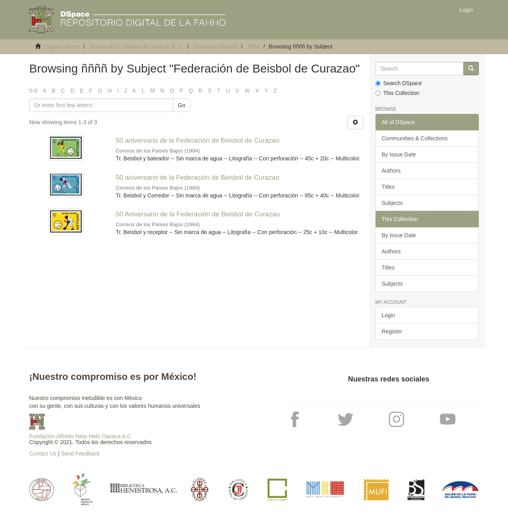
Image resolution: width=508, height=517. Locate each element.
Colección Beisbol (215, 46)
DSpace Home (62, 46)
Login (388, 315)
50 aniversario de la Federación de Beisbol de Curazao (197, 140)
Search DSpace (398, 83)
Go (181, 105)
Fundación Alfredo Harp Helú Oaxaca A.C (80, 436)
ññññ (254, 46)
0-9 (33, 90)
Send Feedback (80, 453)
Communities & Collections (415, 138)
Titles (388, 187)
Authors (391, 170)
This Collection (397, 93)
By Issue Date (399, 154)
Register (392, 331)
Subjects (392, 203)
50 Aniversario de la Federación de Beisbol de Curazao (198, 214)
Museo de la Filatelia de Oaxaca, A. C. (136, 46)
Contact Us (42, 453)
